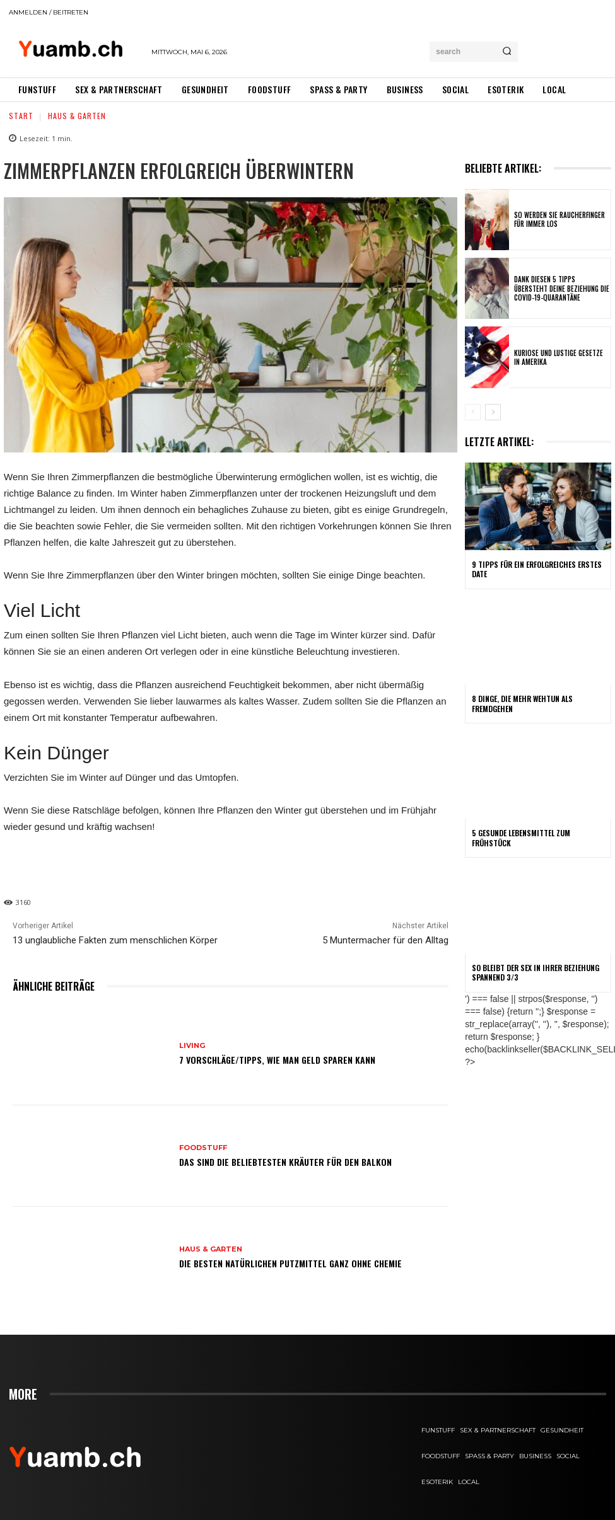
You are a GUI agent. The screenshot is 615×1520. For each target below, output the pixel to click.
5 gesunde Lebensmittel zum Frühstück (521, 837)
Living (192, 1045)
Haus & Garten (77, 115)
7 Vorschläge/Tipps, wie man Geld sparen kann (277, 1059)
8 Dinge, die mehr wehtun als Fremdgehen (522, 703)
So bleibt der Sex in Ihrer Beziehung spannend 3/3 (535, 972)
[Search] (507, 52)
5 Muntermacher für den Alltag (385, 940)
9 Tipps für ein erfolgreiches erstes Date (537, 569)
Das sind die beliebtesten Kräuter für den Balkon (285, 1161)
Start (21, 115)
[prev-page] (473, 412)
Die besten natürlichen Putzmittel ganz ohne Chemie (290, 1263)
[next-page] (493, 412)
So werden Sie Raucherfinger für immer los (559, 219)
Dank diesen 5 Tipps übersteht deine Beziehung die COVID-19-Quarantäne (561, 288)
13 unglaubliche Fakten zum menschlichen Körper (115, 940)
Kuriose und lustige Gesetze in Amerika (558, 357)
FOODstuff (203, 1147)
